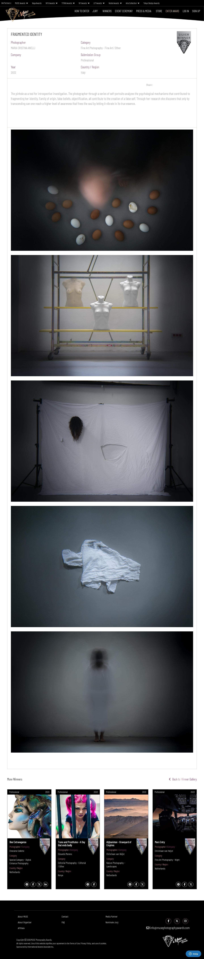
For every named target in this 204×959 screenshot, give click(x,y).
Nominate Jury (112, 922)
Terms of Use (75, 943)
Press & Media (143, 11)
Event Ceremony (124, 11)
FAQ (63, 922)
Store (159, 11)
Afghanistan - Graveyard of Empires (118, 843)
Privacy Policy (86, 943)
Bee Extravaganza (17, 842)
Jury (95, 11)
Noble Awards (115, 3)
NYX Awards (51, 3)
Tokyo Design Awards (152, 3)
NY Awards (84, 3)
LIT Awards (99, 3)
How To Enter (82, 11)
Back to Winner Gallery (183, 779)
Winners (107, 11)
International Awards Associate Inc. (40, 946)
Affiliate (21, 928)
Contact (65, 916)
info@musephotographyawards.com (168, 928)
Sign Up (196, 11)
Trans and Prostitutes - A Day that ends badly (71, 843)
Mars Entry (160, 842)
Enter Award (172, 11)
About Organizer (24, 922)
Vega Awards (37, 3)
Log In (186, 11)
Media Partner (111, 916)
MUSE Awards (21, 3)
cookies (103, 943)
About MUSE (23, 916)
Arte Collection (132, 3)
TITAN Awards (68, 3)
